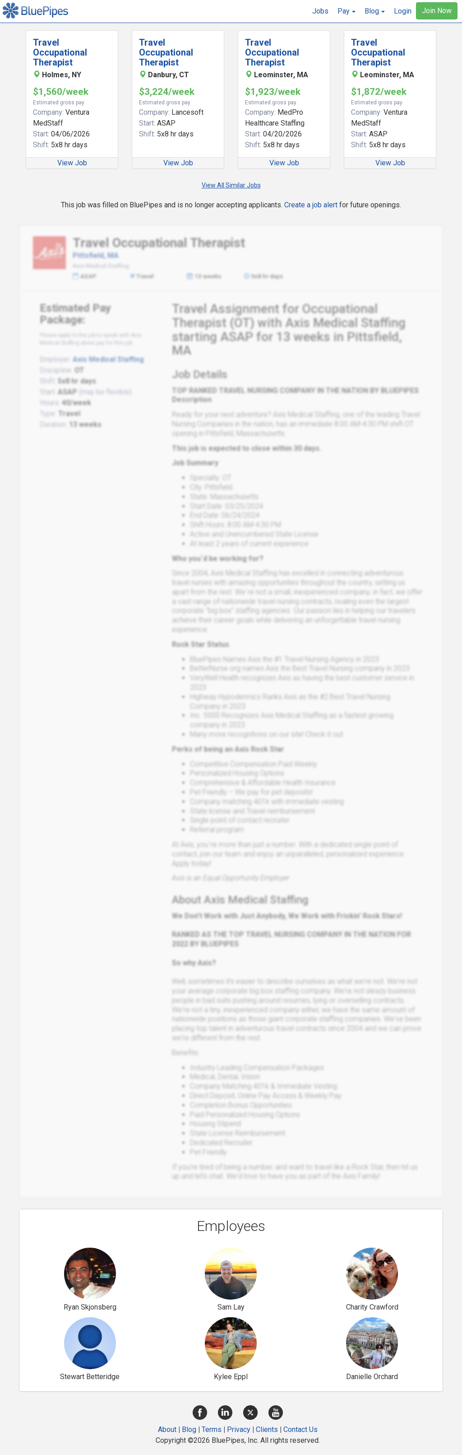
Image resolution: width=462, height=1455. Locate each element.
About (167, 1429)
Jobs (320, 11)
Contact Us (300, 1429)
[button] (346, 11)
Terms (212, 1429)
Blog (189, 1429)
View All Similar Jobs (231, 185)
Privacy (238, 1429)
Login (402, 11)
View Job (72, 163)
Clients (267, 1429)
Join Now (437, 10)
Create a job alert (310, 205)
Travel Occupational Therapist (60, 52)
